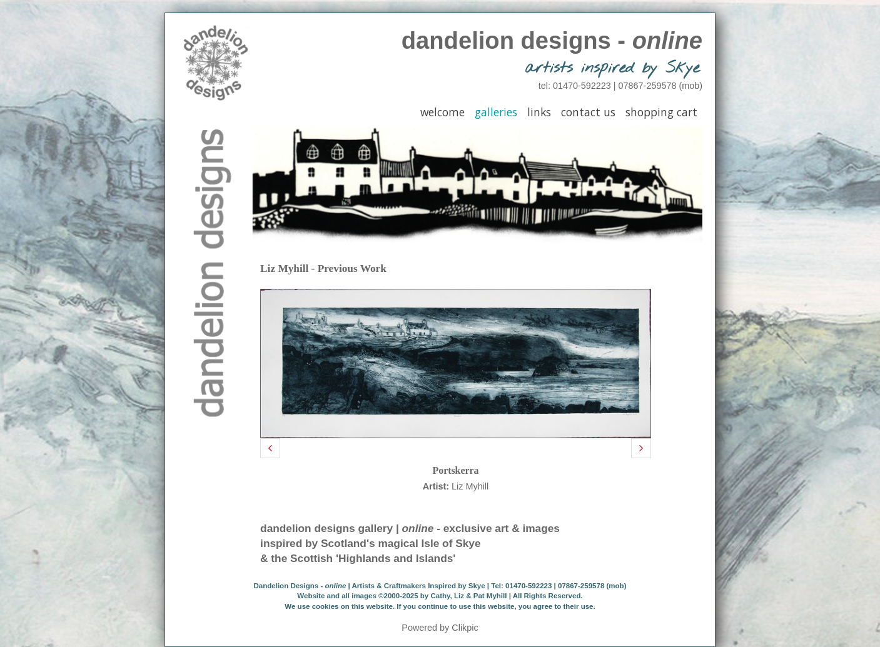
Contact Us (588, 111)
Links (539, 111)
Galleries (496, 111)
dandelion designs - (552, 40)
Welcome (442, 111)
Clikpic (465, 628)
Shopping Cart (661, 111)
